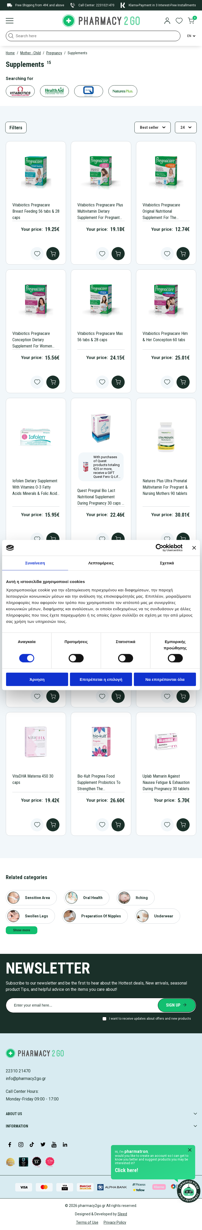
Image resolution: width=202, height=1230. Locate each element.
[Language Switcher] (191, 36)
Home (10, 53)
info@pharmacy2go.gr (26, 1078)
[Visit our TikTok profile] (32, 1145)
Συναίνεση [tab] (35, 563)
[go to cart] (191, 21)
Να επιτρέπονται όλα (165, 679)
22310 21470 (18, 1070)
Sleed (122, 1214)
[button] (11, 36)
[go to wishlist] (179, 21)
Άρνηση (36, 679)
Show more (21, 930)
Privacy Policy (115, 1222)
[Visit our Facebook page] (10, 1145)
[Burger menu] (9, 21)
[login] (167, 21)
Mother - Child (30, 53)
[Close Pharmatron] (190, 1150)
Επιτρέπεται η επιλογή (101, 679)
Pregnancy (54, 53)
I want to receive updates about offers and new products (150, 1018)
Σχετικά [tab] (167, 563)
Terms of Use (87, 1222)
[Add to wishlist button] (37, 253)
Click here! (126, 1170)
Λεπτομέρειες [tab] (101, 563)
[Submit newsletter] (177, 1005)
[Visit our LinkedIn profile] (65, 1145)
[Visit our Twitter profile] (43, 1145)
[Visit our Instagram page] (21, 1145)
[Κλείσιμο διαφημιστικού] (194, 548)
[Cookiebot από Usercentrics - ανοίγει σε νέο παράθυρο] (160, 548)
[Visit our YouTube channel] (54, 1145)
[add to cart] (52, 253)
